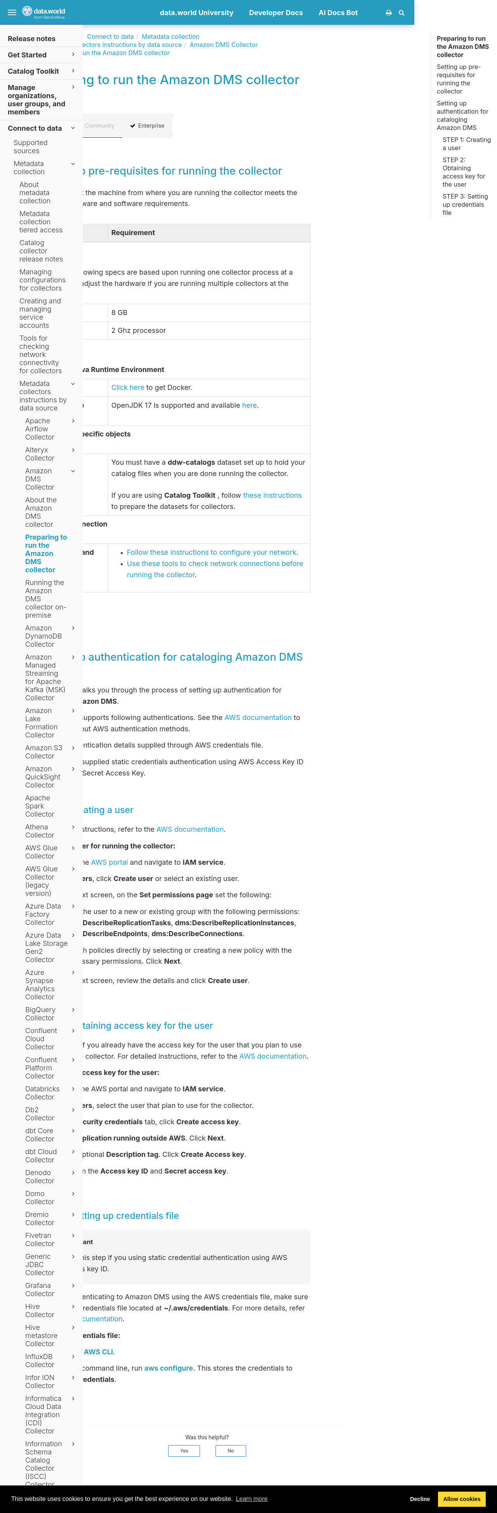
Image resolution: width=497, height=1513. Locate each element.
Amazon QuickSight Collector (51, 777)
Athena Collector (51, 831)
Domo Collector (51, 1197)
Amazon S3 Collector (51, 752)
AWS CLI (181, 1352)
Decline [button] (420, 1499)
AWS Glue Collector (51, 852)
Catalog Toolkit (42, 70)
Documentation (139, 36)
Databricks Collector (51, 1093)
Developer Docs (359, 13)
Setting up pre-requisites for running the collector (459, 79)
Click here (210, 387)
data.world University (279, 13)
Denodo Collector (51, 1177)
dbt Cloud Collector (51, 1156)
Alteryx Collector (51, 454)
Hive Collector (51, 1310)
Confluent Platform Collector (51, 1068)
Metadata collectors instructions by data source (48, 395)
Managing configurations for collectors (42, 280)
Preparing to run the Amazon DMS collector (46, 553)
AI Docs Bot (421, 13)
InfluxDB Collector (51, 1360)
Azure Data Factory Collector (51, 914)
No (314, 1451)
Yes (267, 1451)
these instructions (355, 495)
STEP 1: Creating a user (467, 144)
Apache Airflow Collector (51, 429)
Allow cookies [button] (462, 1499)
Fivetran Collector (51, 1239)
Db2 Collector (51, 1114)
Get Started (42, 54)
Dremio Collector (51, 1218)
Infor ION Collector (51, 1381)
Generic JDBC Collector (51, 1264)
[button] (484, 12)
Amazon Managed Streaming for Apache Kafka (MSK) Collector (51, 677)
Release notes (32, 39)
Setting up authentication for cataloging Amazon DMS (462, 115)
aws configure (251, 1368)
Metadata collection (45, 167)
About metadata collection (34, 192)
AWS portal (192, 862)
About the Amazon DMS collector (41, 512)
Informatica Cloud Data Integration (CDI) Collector (51, 1414)
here (332, 405)
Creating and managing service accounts (40, 313)
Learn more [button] (252, 1499)
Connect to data (42, 127)
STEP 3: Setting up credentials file (465, 204)
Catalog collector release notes (41, 251)
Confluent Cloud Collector (51, 1039)
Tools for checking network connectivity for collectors (40, 354)
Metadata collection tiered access (41, 221)
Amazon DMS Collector (51, 479)
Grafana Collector (51, 1289)
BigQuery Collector (51, 1014)
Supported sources (31, 146)
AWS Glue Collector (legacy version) (51, 881)
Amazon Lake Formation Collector (51, 722)
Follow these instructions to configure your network (294, 552)
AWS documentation (341, 717)
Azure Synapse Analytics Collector (51, 984)
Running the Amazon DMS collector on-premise (45, 598)
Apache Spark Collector (39, 806)
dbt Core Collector (51, 1135)
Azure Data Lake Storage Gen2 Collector (51, 947)
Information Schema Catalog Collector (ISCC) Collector (51, 1464)
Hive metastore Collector (51, 1335)
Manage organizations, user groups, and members (42, 99)
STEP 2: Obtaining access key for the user (464, 172)
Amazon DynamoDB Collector (51, 636)
